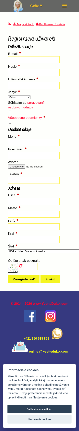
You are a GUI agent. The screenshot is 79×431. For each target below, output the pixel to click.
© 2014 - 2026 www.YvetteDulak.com (39, 304)
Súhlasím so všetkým (39, 409)
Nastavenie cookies (39, 419)
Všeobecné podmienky (25, 118)
